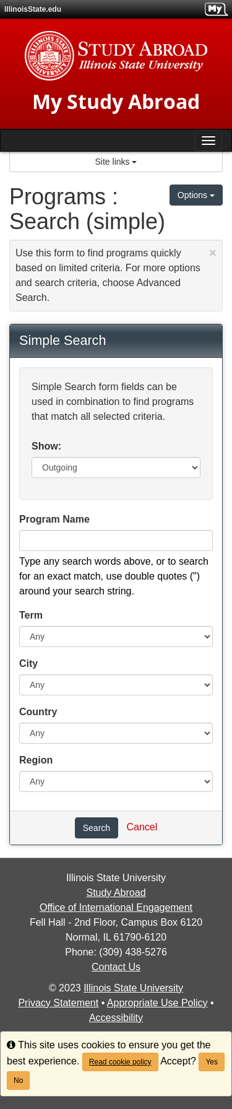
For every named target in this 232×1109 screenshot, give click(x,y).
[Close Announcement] (213, 252)
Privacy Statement (58, 1003)
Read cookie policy (120, 1062)
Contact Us (116, 967)
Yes (211, 1062)
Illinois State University (133, 988)
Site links (116, 162)
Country (38, 712)
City (28, 663)
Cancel (141, 827)
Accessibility (116, 1017)
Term (31, 615)
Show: (46, 446)
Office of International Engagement (116, 907)
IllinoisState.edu (32, 9)
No (18, 1080)
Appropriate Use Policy (157, 1003)
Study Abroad (115, 892)
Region (36, 760)
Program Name (54, 519)
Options (196, 195)
